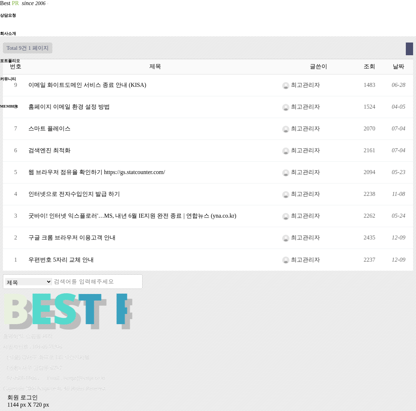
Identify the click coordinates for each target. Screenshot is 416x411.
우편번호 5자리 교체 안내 (61, 260)
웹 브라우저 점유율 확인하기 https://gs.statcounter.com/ (96, 172)
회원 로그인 (20, 397)
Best (23, 3)
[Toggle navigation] (47, 3)
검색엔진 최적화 (49, 150)
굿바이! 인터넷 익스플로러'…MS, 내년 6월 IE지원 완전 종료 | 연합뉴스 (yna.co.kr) (132, 216)
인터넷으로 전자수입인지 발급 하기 (74, 194)
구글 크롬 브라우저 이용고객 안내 (72, 237)
